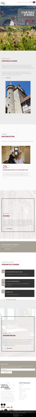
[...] (27, 274)
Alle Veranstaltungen (11, 299)
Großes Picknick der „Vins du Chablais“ (14, 271)
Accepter (16, 415)
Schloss (20, 386)
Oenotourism (21, 398)
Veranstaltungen (22, 390)
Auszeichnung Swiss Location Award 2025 (15, 170)
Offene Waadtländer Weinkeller (12, 281)
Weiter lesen (8, 77)
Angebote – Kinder (23, 394)
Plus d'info (21, 415)
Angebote (21, 392)
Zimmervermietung (23, 396)
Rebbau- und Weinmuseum (25, 388)
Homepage (21, 384)
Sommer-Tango (9, 292)
